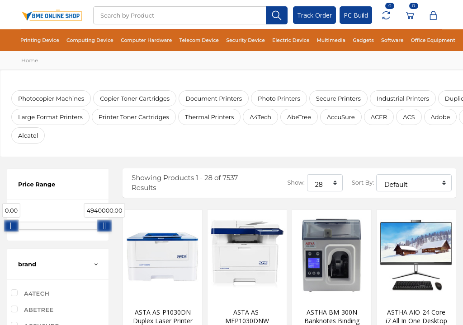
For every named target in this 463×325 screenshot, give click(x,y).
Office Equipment (408, 40)
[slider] (11, 225)
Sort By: (363, 182)
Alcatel (28, 135)
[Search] (179, 15)
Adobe (440, 117)
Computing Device (85, 40)
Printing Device (38, 40)
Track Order (314, 15)
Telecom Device (189, 40)
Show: (295, 182)
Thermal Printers (209, 117)
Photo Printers (279, 98)
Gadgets (343, 40)
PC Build (356, 15)
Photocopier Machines (51, 98)
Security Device (232, 40)
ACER (379, 117)
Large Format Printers (50, 117)
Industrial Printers (403, 98)
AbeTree (299, 117)
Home (29, 60)
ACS (409, 117)
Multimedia (313, 40)
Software (370, 40)
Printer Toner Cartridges (134, 117)
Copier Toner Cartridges (135, 98)
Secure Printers (338, 98)
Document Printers (213, 98)
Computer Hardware (139, 40)
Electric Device (275, 40)
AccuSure (341, 117)
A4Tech (260, 117)
